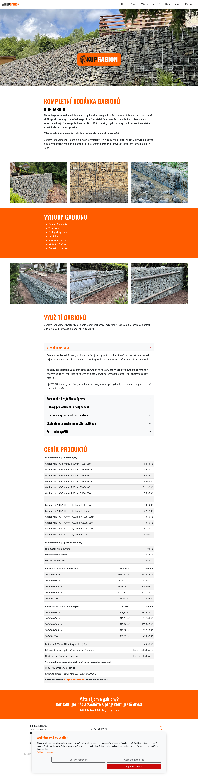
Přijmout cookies (148, 766)
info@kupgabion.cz (74, 679)
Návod (167, 4)
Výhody (144, 4)
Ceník (178, 4)
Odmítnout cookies (120, 766)
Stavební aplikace (58, 347)
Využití (156, 4)
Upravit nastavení (93, 766)
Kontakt (189, 4)
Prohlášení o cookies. (45, 759)
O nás (133, 4)
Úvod (123, 4)
